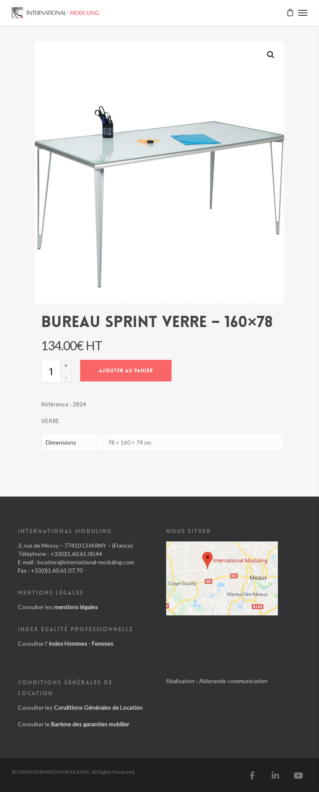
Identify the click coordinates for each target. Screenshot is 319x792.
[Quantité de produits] (50, 371)
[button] (270, 54)
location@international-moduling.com (85, 562)
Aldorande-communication (233, 680)
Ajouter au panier (126, 370)
